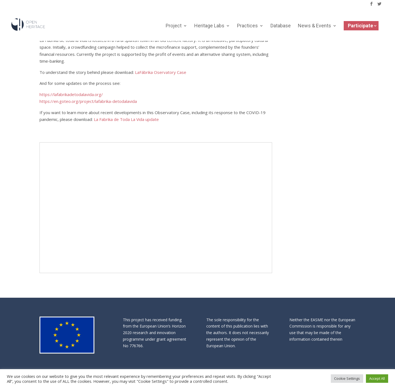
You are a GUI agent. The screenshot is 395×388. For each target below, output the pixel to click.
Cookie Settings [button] (347, 378)
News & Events (314, 26)
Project (174, 26)
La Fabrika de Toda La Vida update (126, 119)
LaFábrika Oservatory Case (160, 72)
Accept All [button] (377, 378)
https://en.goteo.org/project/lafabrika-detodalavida (88, 101)
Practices (247, 26)
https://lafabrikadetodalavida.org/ (71, 94)
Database (280, 26)
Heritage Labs (209, 26)
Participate (360, 26)
